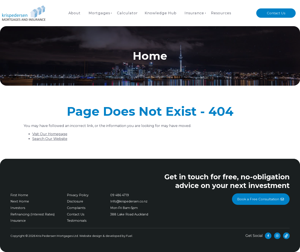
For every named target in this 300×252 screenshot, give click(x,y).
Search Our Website (49, 139)
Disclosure (75, 201)
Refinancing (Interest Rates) (32, 214)
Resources (220, 13)
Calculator (127, 13)
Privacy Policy (77, 195)
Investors (17, 208)
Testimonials (76, 221)
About (75, 13)
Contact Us (276, 11)
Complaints (75, 208)
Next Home (19, 201)
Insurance (193, 13)
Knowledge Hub (160, 13)
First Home (19, 195)
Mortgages (99, 13)
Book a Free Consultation (261, 196)
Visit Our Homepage (49, 134)
